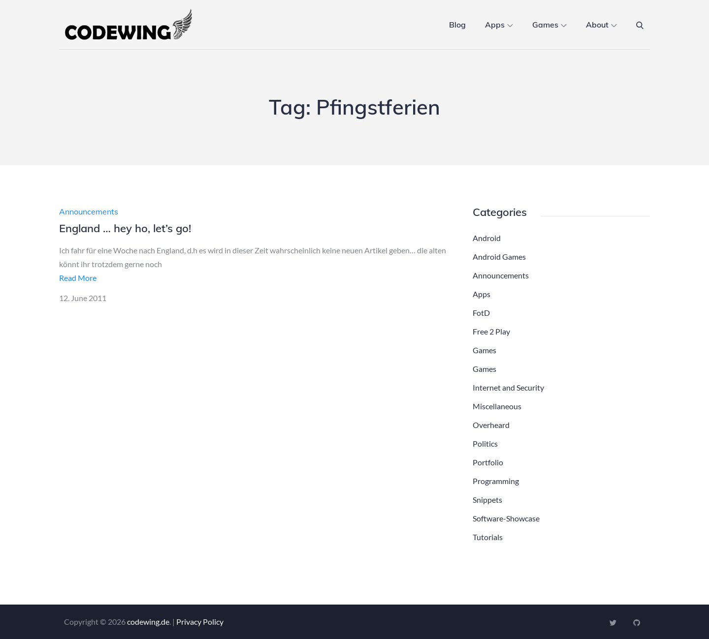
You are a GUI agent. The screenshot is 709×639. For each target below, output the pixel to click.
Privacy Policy (200, 621)
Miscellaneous (497, 406)
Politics (485, 443)
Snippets (487, 499)
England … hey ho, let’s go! (125, 228)
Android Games (499, 256)
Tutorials (488, 537)
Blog (457, 25)
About (601, 25)
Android (487, 238)
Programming (496, 481)
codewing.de (148, 621)
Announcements (88, 211)
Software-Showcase (506, 518)
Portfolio (488, 462)
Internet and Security (508, 387)
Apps (499, 25)
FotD (481, 312)
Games (549, 25)
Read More (78, 277)
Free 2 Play (491, 331)
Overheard (491, 424)
